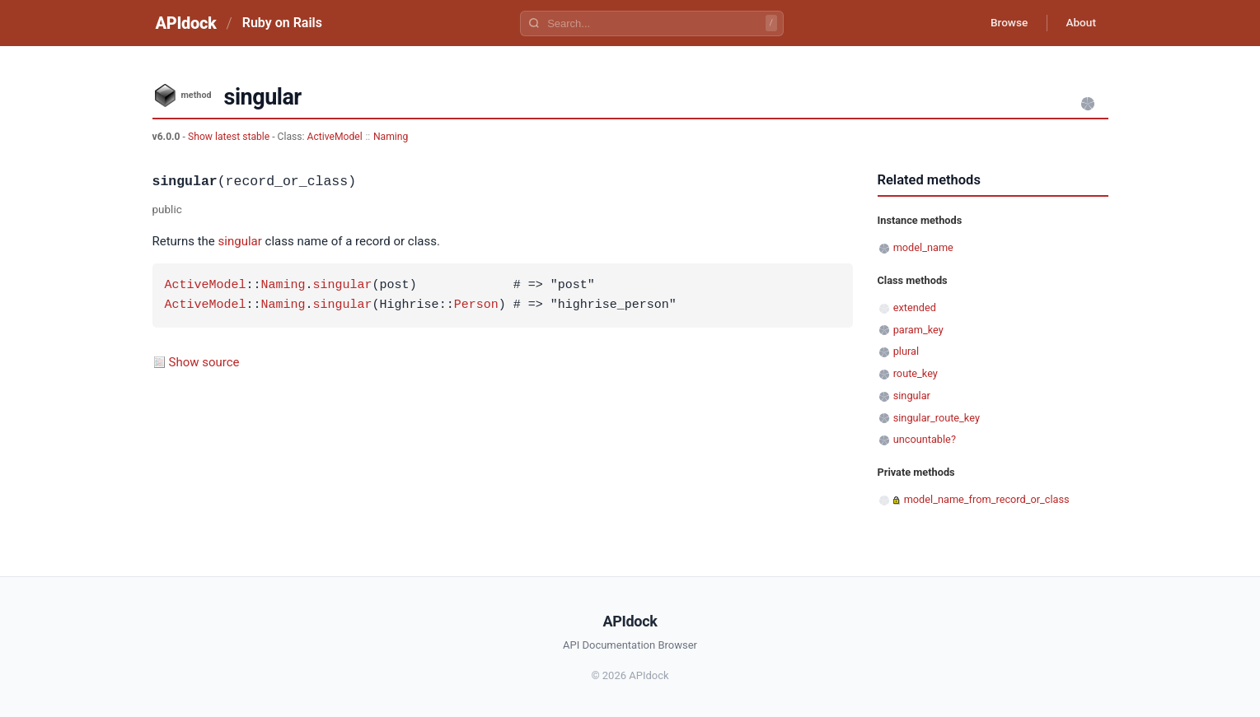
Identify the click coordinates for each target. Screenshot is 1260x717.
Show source (204, 362)
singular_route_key (936, 418)
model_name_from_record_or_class (987, 499)
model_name (923, 247)
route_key (915, 373)
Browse (1004, 23)
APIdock (186, 23)
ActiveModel (335, 136)
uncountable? (924, 439)
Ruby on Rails (282, 22)
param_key (918, 330)
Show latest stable (230, 136)
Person (476, 305)
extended (914, 307)
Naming (390, 136)
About (1079, 23)
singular (240, 241)
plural (906, 351)
